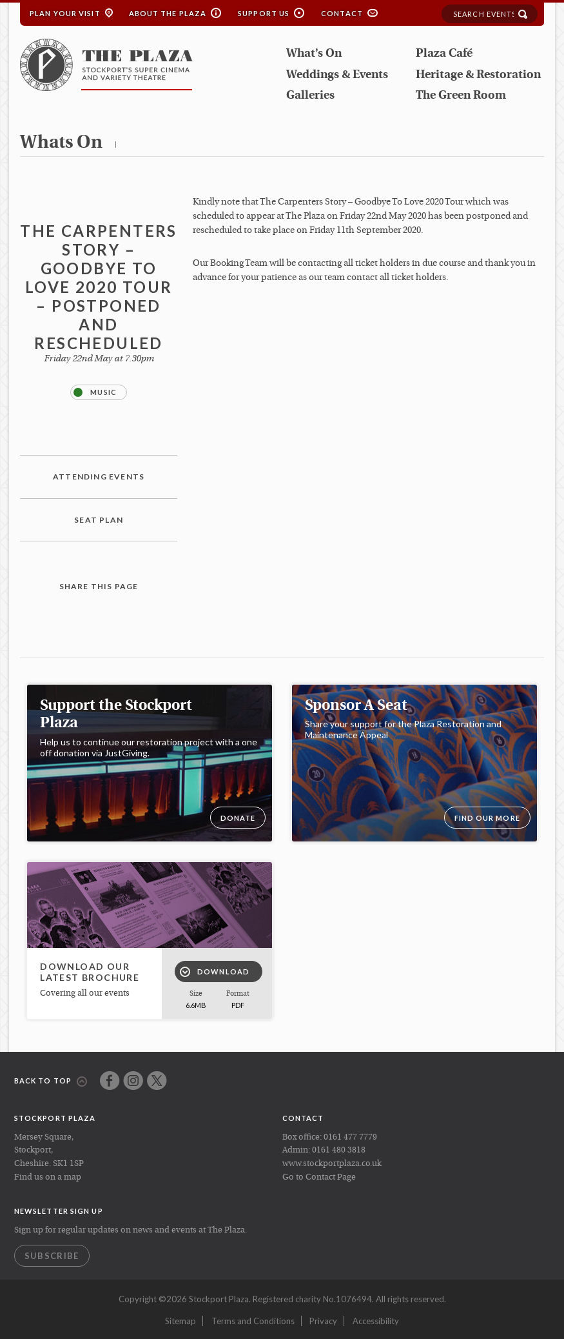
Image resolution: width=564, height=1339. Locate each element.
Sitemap (180, 1321)
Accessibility (376, 1321)
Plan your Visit (65, 13)
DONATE (238, 818)
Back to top (50, 1081)
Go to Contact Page (319, 1177)
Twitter (157, 1080)
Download (214, 972)
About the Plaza (168, 13)
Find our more (487, 818)
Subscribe (51, 1256)
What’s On (314, 54)
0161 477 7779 (350, 1137)
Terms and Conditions (253, 1321)
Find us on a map (47, 1177)
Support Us (263, 13)
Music (95, 392)
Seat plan (98, 520)
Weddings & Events (337, 75)
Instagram (133, 1080)
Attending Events (98, 476)
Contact (342, 13)
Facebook (110, 1080)
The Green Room (461, 96)
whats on (61, 143)
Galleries (310, 96)
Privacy (323, 1321)
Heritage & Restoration (478, 75)
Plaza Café (444, 54)
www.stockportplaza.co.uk (332, 1164)
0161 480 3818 (338, 1150)
